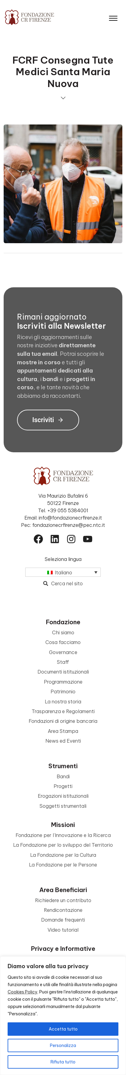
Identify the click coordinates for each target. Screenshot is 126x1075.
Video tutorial (63, 930)
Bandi (63, 776)
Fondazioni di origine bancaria (63, 721)
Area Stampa (63, 731)
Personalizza (63, 1045)
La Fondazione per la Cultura (63, 855)
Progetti (63, 786)
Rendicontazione (63, 910)
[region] (63, 1015)
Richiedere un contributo (63, 900)
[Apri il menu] (113, 17)
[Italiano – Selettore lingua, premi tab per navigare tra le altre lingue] (63, 572)
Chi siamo (63, 632)
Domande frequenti (63, 920)
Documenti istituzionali (63, 672)
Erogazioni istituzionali (63, 796)
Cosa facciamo (63, 642)
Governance (63, 652)
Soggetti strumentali (63, 806)
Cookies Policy (22, 992)
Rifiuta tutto (63, 1062)
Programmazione (63, 682)
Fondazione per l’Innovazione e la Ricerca (63, 835)
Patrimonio (63, 691)
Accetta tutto (63, 1029)
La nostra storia (63, 702)
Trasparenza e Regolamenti (63, 711)
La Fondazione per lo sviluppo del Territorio (63, 845)
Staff (63, 662)
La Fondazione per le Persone (63, 865)
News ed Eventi (63, 741)
